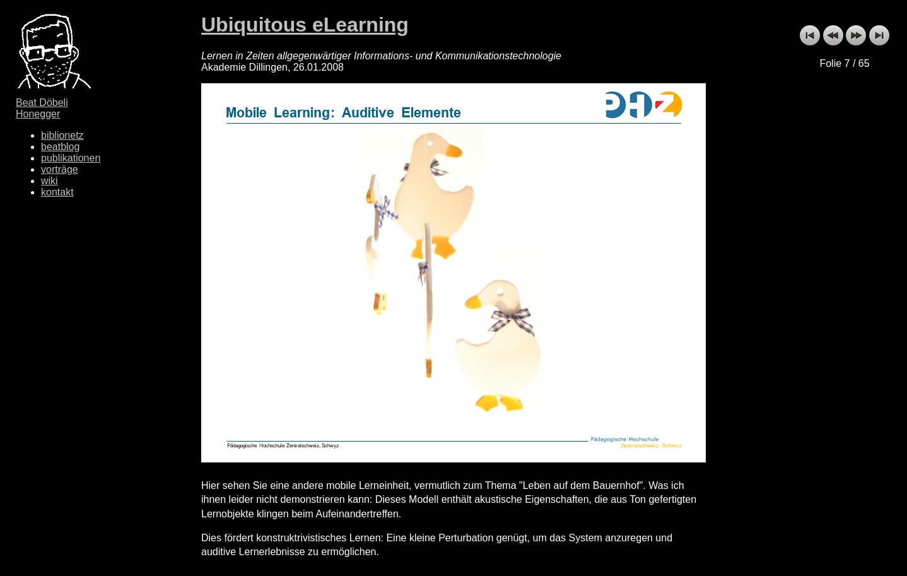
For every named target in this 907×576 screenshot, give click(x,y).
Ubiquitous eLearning (305, 24)
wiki (49, 180)
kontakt (57, 192)
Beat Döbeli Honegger (42, 108)
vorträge (59, 169)
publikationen (70, 158)
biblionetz (62, 135)
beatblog (60, 146)
